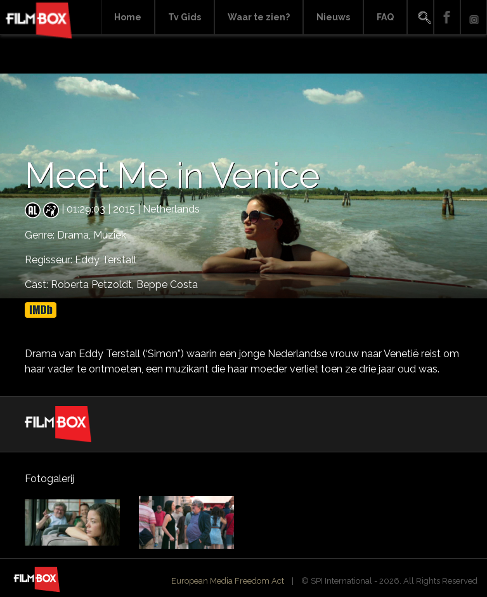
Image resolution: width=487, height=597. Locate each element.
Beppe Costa (167, 285)
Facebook (447, 17)
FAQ (385, 17)
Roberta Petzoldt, (93, 285)
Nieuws (333, 17)
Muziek (109, 235)
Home (127, 17)
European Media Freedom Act (227, 581)
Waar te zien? (259, 17)
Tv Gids (184, 17)
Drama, (75, 235)
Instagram (473, 17)
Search (420, 17)
